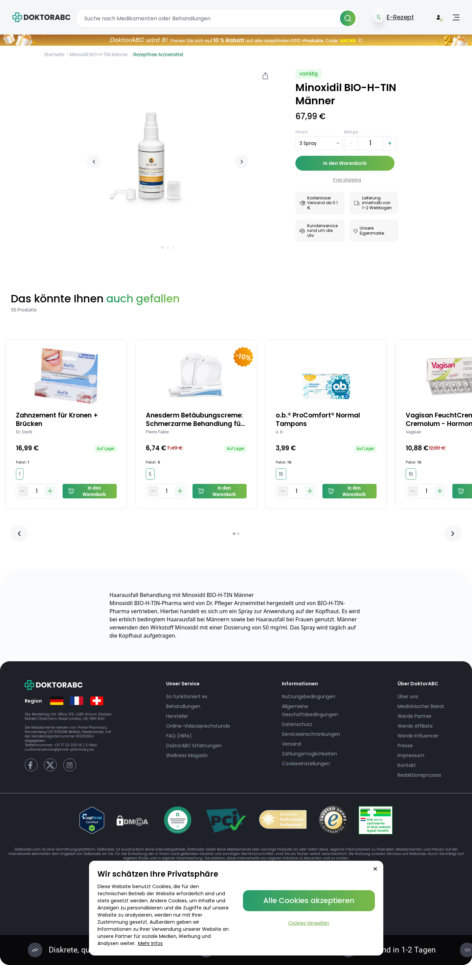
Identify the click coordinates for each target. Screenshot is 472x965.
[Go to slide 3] (173, 247)
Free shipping (347, 180)
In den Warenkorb (345, 163)
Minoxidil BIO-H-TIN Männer (99, 54)
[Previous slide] (93, 161)
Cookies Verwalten (308, 923)
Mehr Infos (150, 943)
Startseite (54, 54)
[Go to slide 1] (162, 247)
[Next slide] (241, 161)
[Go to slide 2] (167, 247)
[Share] (265, 76)
